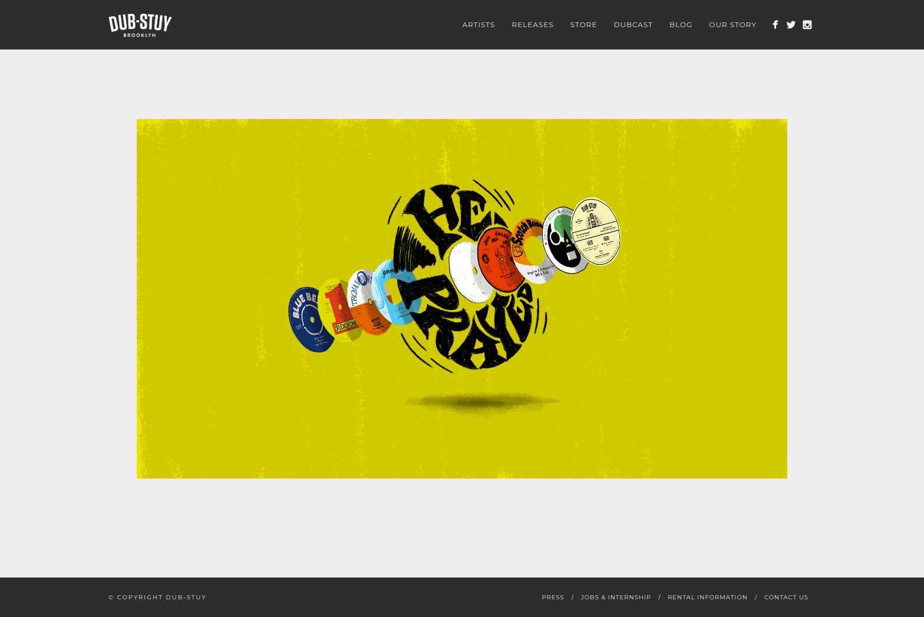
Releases (532, 24)
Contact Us (786, 597)
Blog (680, 24)
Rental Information (708, 597)
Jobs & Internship (616, 597)
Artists (478, 24)
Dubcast (634, 24)
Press (553, 597)
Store (584, 24)
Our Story (733, 24)
